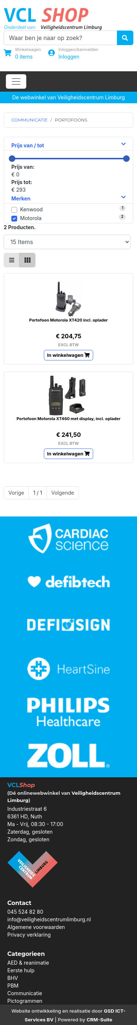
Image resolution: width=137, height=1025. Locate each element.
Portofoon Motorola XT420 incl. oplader (68, 320)
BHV (12, 978)
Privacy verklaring (29, 935)
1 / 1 (37, 493)
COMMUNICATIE (29, 120)
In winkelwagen (68, 355)
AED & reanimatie (28, 963)
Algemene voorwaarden (36, 927)
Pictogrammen (24, 1001)
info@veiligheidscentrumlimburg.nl (49, 919)
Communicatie (24, 993)
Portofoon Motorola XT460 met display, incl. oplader (68, 418)
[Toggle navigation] (16, 81)
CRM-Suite (100, 1019)
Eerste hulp (20, 970)
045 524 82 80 (25, 912)
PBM (13, 985)
